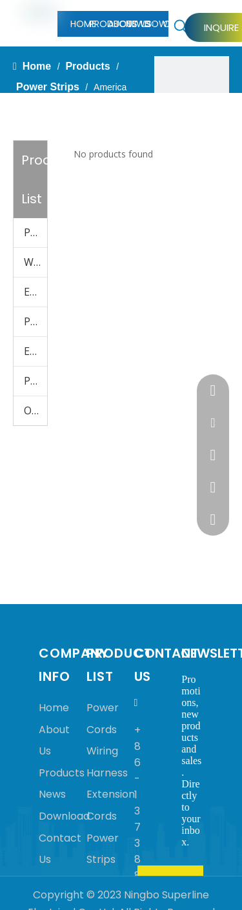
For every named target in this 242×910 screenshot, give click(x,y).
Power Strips (35, 321)
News (52, 794)
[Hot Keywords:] (180, 26)
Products (62, 772)
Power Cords (35, 232)
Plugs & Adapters (35, 381)
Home (54, 707)
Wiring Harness (35, 262)
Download (64, 816)
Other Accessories (35, 410)
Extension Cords (35, 292)
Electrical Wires (35, 351)
